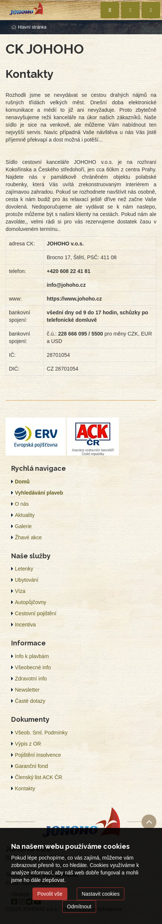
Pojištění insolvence (38, 755)
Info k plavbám (32, 656)
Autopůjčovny (30, 602)
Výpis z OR (28, 744)
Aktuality (25, 515)
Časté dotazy (30, 701)
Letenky (24, 569)
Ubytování (26, 580)
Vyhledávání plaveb (39, 493)
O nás (22, 504)
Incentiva (25, 625)
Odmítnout (79, 906)
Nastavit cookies (101, 894)
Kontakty (25, 788)
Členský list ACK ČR (38, 777)
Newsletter (27, 690)
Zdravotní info (31, 679)
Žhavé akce (28, 537)
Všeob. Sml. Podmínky (41, 733)
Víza (20, 591)
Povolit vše (50, 894)
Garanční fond (31, 766)
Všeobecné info (33, 667)
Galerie (23, 526)
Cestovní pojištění (35, 613)
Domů (22, 482)
